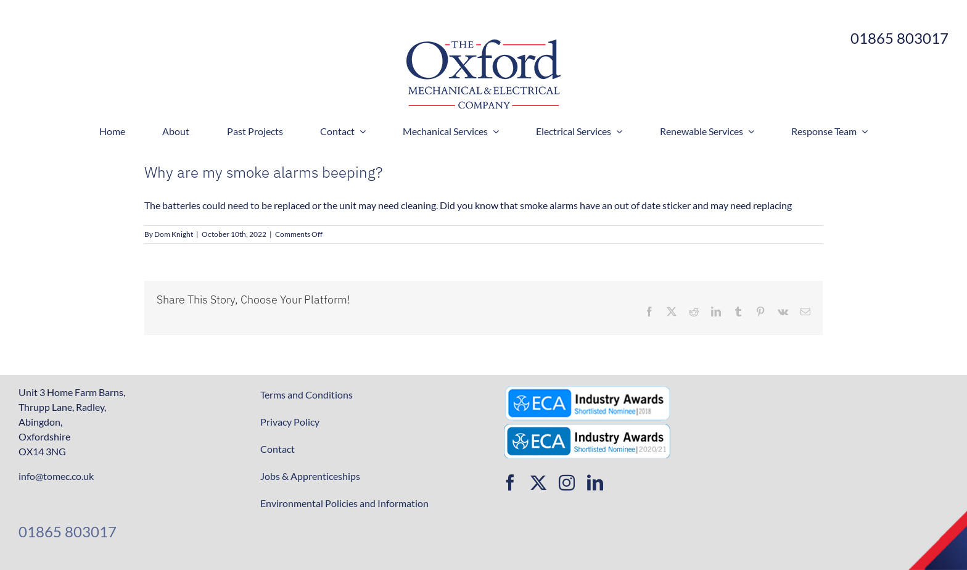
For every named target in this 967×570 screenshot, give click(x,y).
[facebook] (510, 482)
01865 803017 (68, 531)
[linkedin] (595, 482)
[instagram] (567, 482)
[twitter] (538, 482)
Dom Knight (173, 234)
